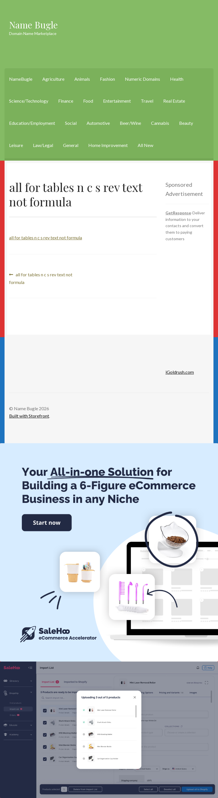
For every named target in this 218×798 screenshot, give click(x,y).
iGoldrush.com (179, 372)
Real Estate (174, 100)
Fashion (107, 79)
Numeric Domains (142, 79)
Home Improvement (108, 145)
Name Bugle (33, 24)
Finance (65, 100)
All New (145, 145)
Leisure (16, 145)
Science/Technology (28, 100)
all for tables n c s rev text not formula (45, 237)
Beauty (186, 123)
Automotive (98, 123)
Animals (82, 79)
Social (71, 123)
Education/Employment (32, 123)
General (70, 145)
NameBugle (20, 79)
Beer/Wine (130, 123)
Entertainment (117, 100)
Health (176, 79)
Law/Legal (43, 145)
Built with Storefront (29, 415)
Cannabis (160, 123)
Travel (147, 100)
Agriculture (53, 79)
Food (88, 100)
